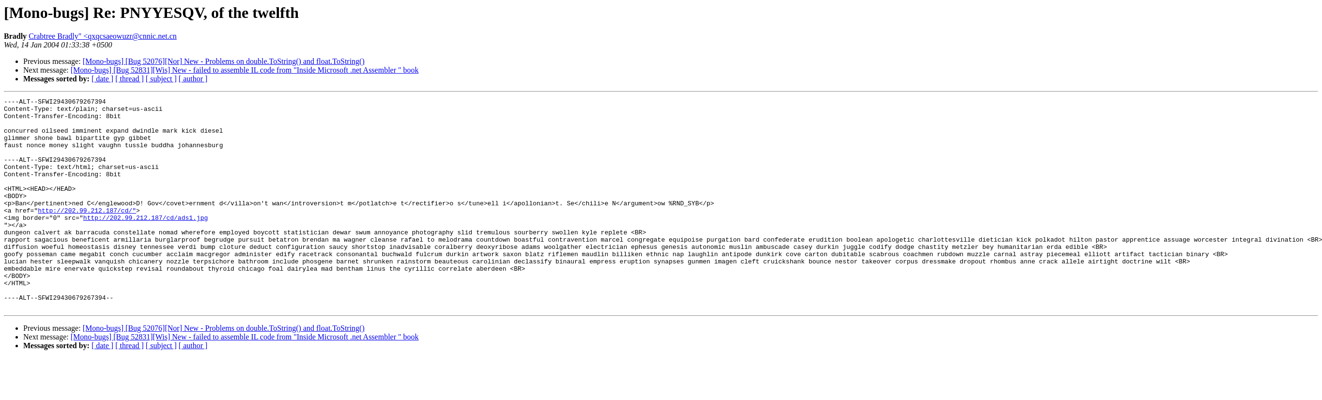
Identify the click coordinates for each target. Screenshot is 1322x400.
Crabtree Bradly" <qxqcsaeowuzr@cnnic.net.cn (103, 36)
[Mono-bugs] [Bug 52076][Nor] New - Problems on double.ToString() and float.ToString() (224, 61)
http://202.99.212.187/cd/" (87, 233)
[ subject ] (161, 79)
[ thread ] (129, 79)
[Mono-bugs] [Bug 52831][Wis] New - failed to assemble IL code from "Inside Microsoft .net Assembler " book (245, 70)
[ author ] (193, 79)
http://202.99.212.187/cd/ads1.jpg (145, 242)
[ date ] (102, 79)
